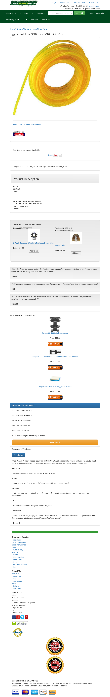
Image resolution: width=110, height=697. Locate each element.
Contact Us (93, 2)
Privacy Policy (17, 550)
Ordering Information (20, 542)
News (14, 584)
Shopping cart (94, 6)
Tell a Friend (18, 455)
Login (54, 2)
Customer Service (19, 545)
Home (12, 29)
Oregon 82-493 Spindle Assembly (55, 333)
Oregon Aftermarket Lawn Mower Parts (32, 29)
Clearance (40, 13)
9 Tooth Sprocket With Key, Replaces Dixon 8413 (33, 243)
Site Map (15, 562)
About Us (15, 574)
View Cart (46, 19)
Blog (14, 567)
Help (14, 547)
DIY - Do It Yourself (19, 565)
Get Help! (55, 442)
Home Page (16, 540)
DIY (25, 19)
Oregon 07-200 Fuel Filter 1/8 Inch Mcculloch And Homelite (55, 357)
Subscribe (34, 19)
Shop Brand (11, 13)
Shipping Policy (18, 557)
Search (79, 13)
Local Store (16, 589)
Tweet (50, 155)
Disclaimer (16, 586)
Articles (15, 552)
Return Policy (17, 560)
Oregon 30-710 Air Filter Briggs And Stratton (55, 386)
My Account (64, 2)
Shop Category (26, 13)
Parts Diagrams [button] (12, 19)
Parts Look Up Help (96, 13)
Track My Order (79, 2)
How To (15, 555)
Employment (17, 581)
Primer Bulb (60, 245)
